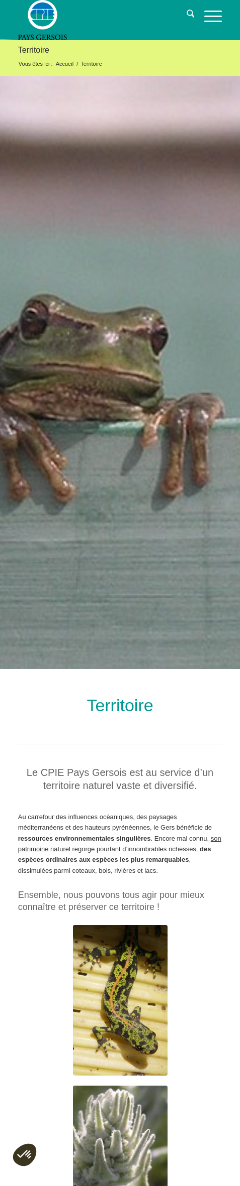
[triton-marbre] (120, 1000)
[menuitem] (186, 15)
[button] (25, 1155)
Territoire (33, 50)
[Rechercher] (186, 15)
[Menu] (208, 15)
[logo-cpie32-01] (99, 20)
